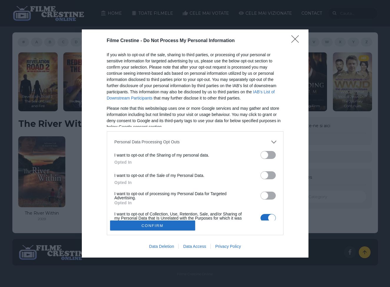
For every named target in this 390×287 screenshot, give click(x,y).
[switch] (268, 155)
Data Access (194, 246)
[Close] (297, 41)
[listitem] (195, 142)
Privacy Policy (228, 246)
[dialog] (195, 143)
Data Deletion (161, 246)
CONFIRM (153, 225)
